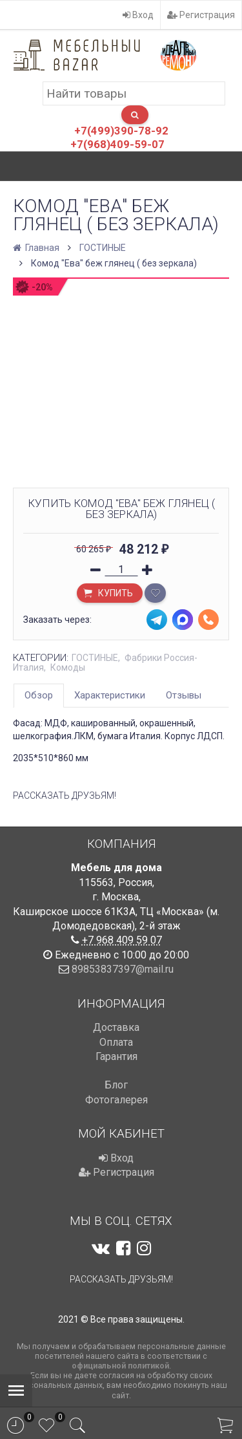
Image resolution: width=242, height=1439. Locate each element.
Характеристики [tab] (109, 695)
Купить (107, 594)
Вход (138, 15)
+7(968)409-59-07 (117, 144)
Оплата (116, 1042)
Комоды (67, 667)
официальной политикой (120, 1365)
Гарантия (116, 1056)
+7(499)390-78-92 (121, 130)
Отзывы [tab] (183, 695)
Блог (116, 1085)
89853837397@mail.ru (123, 969)
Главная (37, 248)
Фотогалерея (116, 1100)
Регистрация (201, 15)
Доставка (116, 1027)
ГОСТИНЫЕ (102, 248)
